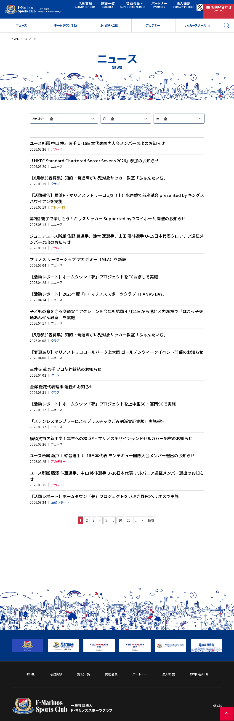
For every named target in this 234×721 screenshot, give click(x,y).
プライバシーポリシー (207, 696)
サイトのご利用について (205, 689)
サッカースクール (194, 21)
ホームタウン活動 (65, 21)
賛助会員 (126, 6)
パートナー (150, 6)
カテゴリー (38, 115)
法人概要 (172, 6)
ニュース (21, 21)
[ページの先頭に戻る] (220, 707)
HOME (16, 35)
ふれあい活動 (109, 21)
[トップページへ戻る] (62, 706)
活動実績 (81, 6)
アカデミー (152, 21)
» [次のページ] (158, 551)
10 (124, 551)
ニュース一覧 (32, 35)
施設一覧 (102, 6)
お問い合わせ (218, 6)
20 (136, 551)
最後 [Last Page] (171, 551)
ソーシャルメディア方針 (169, 689)
